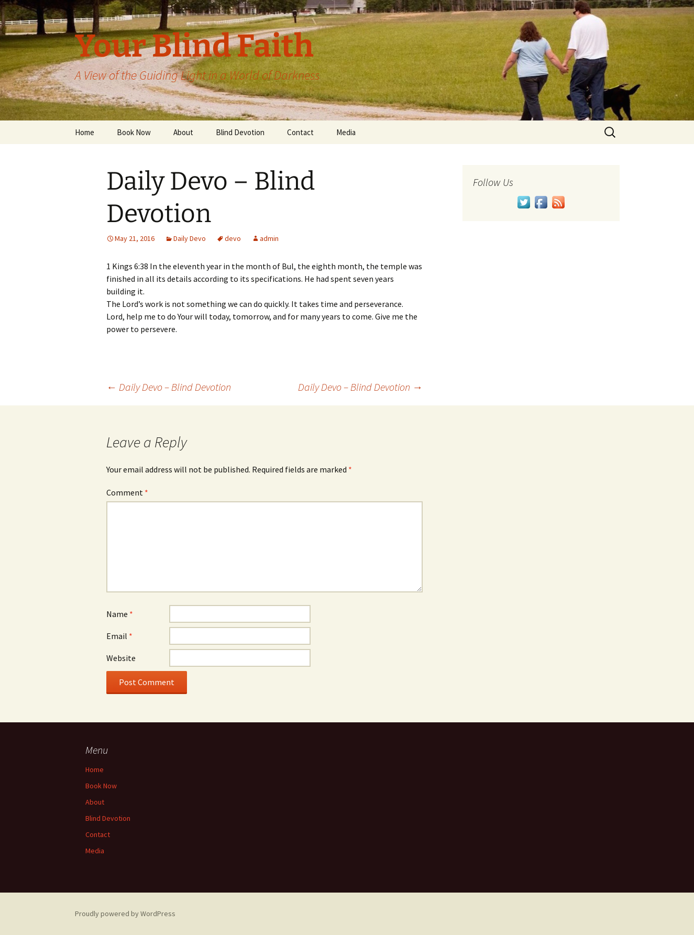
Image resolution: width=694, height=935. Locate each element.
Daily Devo (189, 238)
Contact (300, 132)
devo (233, 238)
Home (84, 132)
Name (119, 614)
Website (121, 658)
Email (119, 636)
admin (269, 238)
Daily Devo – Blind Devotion (168, 386)
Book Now (134, 132)
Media (346, 132)
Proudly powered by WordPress (125, 913)
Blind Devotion (240, 132)
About (183, 132)
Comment (127, 492)
